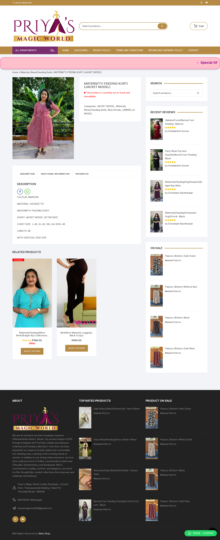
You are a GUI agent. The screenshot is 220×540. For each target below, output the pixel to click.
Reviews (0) (90, 174)
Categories (82, 50)
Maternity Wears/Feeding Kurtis (36, 72)
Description (29, 174)
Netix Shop (44, 533)
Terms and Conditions (129, 50)
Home (65, 50)
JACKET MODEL (106, 106)
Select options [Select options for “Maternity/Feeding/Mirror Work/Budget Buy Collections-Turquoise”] (32, 352)
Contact (193, 50)
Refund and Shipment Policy (165, 50)
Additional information (60, 174)
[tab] (29, 174)
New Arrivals (114, 109)
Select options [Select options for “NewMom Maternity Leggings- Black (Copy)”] (76, 349)
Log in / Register (22, 3)
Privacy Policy (102, 50)
